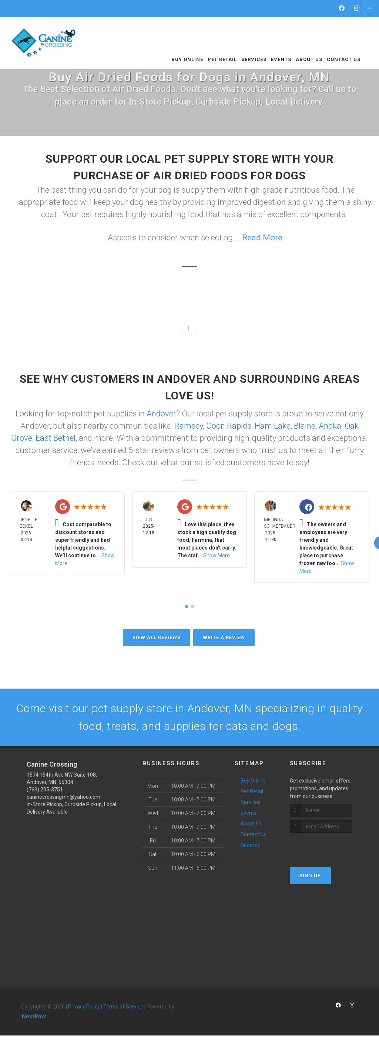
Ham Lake (273, 425)
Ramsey (188, 425)
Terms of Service (123, 1007)
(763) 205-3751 (45, 790)
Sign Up (310, 875)
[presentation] (329, 847)
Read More (262, 237)
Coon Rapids (228, 425)
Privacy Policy (84, 1007)
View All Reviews (157, 637)
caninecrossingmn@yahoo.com (63, 797)
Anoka (330, 425)
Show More (216, 555)
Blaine (304, 425)
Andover (161, 413)
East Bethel (56, 438)
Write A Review (224, 637)
